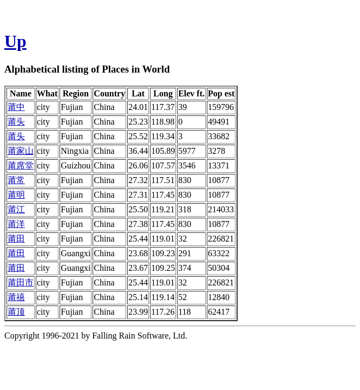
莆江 (16, 209)
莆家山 (21, 150)
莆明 (16, 194)
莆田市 (21, 282)
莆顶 (16, 311)
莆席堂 (21, 165)
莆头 (16, 121)
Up (15, 41)
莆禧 (16, 297)
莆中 (16, 107)
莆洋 (16, 224)
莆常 (16, 180)
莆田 (16, 238)
